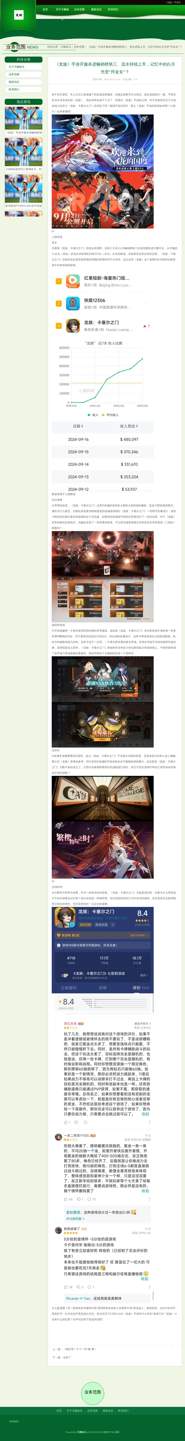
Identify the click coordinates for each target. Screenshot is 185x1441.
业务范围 (79, 9)
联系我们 (113, 9)
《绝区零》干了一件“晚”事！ (80, 1349)
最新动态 (96, 9)
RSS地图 (103, 1432)
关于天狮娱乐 (62, 11)
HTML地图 (113, 1432)
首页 (45, 9)
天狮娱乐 (65, 46)
